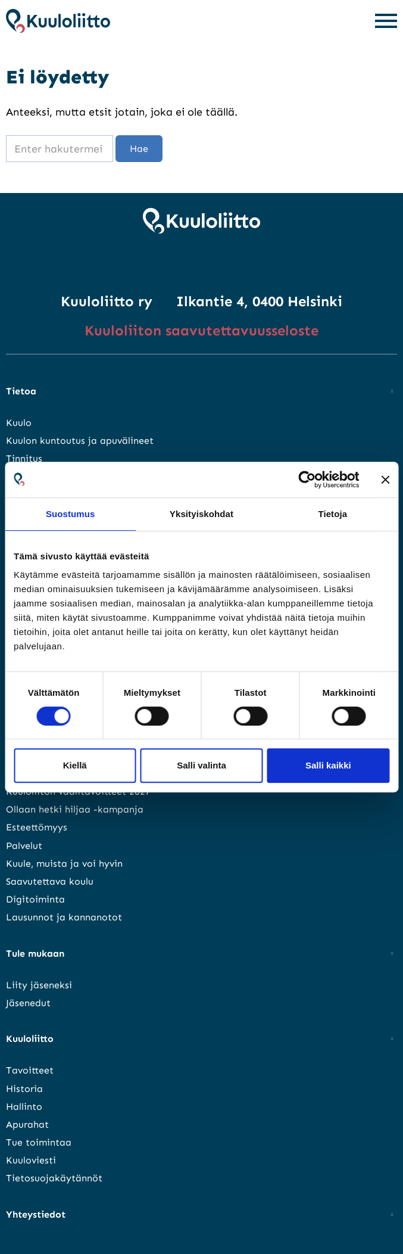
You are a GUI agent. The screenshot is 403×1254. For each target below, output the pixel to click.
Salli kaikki (328, 765)
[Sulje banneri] (385, 479)
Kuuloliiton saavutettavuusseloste (201, 330)
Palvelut (24, 845)
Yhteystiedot (35, 1214)
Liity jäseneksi (39, 985)
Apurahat (27, 1124)
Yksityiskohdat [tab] (201, 514)
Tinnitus (24, 458)
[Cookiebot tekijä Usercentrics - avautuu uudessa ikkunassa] (307, 479)
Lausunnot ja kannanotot (64, 917)
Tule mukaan (35, 953)
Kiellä (75, 765)
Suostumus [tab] (70, 514)
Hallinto (24, 1106)
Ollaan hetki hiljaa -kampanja (74, 809)
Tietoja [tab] (332, 514)
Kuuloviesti (31, 1160)
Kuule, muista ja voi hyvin (64, 863)
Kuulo (19, 422)
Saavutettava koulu (49, 881)
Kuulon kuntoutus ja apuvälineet (80, 440)
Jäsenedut (28, 1003)
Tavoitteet (30, 1070)
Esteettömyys (36, 827)
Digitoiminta (35, 899)
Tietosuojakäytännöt (54, 1178)
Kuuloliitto (30, 1038)
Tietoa (21, 391)
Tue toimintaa (38, 1142)
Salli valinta (201, 765)
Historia (24, 1088)
